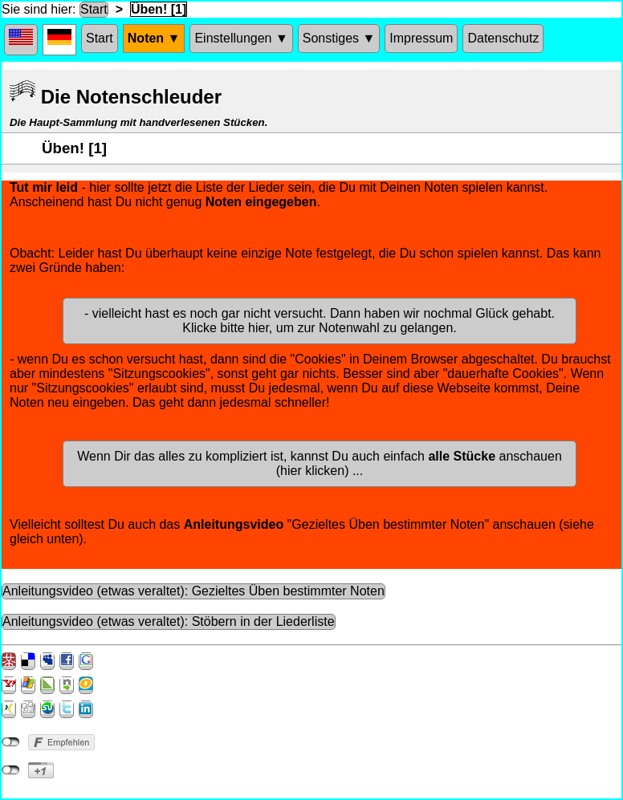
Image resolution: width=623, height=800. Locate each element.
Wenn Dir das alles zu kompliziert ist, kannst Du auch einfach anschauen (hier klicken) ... (319, 463)
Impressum (421, 38)
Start (94, 9)
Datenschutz (503, 38)
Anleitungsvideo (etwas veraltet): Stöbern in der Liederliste (168, 621)
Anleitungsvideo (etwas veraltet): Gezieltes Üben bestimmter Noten (193, 591)
